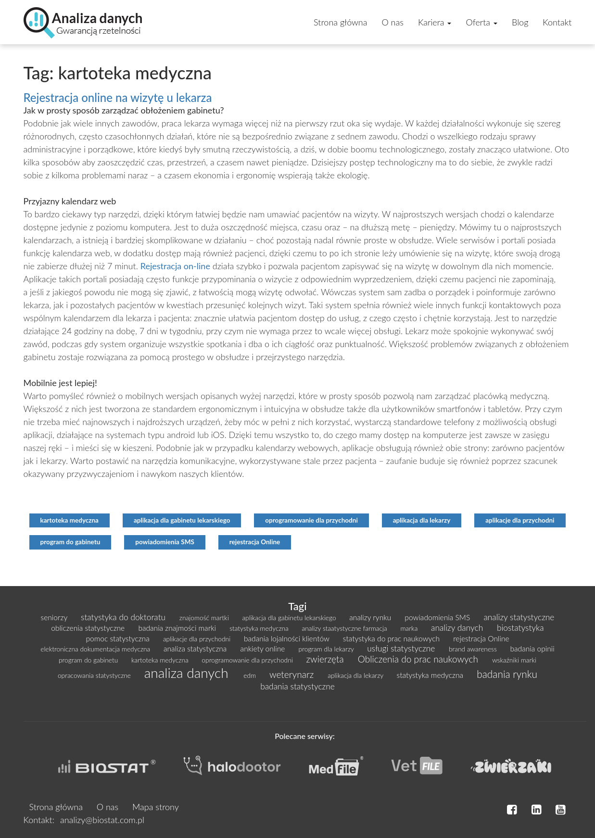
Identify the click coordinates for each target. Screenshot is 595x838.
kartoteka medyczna (69, 520)
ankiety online (264, 648)
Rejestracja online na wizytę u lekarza (118, 97)
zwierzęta (326, 658)
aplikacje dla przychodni (519, 520)
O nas (392, 22)
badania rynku (507, 674)
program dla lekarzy (327, 649)
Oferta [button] (481, 22)
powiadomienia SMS (164, 542)
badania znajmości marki (178, 628)
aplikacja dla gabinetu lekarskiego (182, 520)
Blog (520, 22)
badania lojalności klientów (287, 638)
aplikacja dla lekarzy (422, 520)
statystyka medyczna (259, 628)
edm (250, 675)
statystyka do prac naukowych (392, 638)
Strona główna (340, 22)
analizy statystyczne (518, 617)
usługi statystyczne (402, 648)
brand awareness (473, 649)
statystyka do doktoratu (124, 617)
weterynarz (292, 674)
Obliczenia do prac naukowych (419, 658)
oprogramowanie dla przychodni (311, 520)
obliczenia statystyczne (89, 628)
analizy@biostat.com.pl (102, 819)
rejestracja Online (254, 542)
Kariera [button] (435, 22)
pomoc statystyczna (118, 638)
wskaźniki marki (514, 660)
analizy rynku (371, 617)
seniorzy (55, 617)
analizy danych (458, 628)
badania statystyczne (297, 686)
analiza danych (188, 672)
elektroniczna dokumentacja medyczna (96, 649)
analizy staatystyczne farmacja (345, 628)
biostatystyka (520, 628)
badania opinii (532, 648)
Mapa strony (155, 806)
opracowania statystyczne (95, 675)
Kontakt (557, 22)
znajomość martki (205, 617)
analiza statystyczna (196, 648)
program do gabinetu (70, 542)
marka (409, 628)
